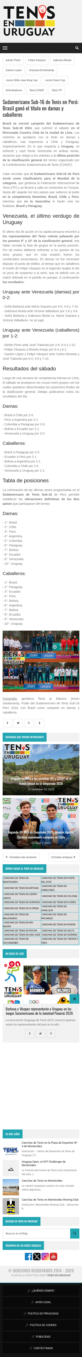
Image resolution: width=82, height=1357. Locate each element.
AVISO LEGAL (41, 1302)
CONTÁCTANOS (41, 1348)
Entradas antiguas (63, 857)
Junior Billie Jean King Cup (22, 80)
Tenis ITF (57, 90)
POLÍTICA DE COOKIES (41, 1325)
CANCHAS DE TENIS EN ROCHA (20, 930)
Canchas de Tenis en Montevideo (42, 1180)
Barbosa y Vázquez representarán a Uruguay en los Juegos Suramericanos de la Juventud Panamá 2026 (39, 1011)
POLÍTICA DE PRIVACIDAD (41, 1313)
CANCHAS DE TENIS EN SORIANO (59, 935)
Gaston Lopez (14, 70)
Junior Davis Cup (55, 80)
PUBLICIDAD (41, 1336)
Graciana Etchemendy (41, 70)
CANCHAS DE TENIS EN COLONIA (59, 896)
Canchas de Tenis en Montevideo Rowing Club (50, 1199)
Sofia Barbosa (14, 90)
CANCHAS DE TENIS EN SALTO (58, 930)
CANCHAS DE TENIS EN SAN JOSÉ (22, 935)
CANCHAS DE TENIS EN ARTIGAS (21, 888)
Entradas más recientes (21, 857)
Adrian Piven (13, 60)
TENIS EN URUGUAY (59, 1275)
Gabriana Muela (62, 60)
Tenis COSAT (36, 90)
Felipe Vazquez (37, 60)
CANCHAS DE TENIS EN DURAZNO (22, 902)
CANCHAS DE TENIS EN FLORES (59, 902)
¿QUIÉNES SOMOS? (41, 1290)
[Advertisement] (41, 1086)
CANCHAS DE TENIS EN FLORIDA (21, 908)
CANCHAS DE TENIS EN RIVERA (58, 924)
